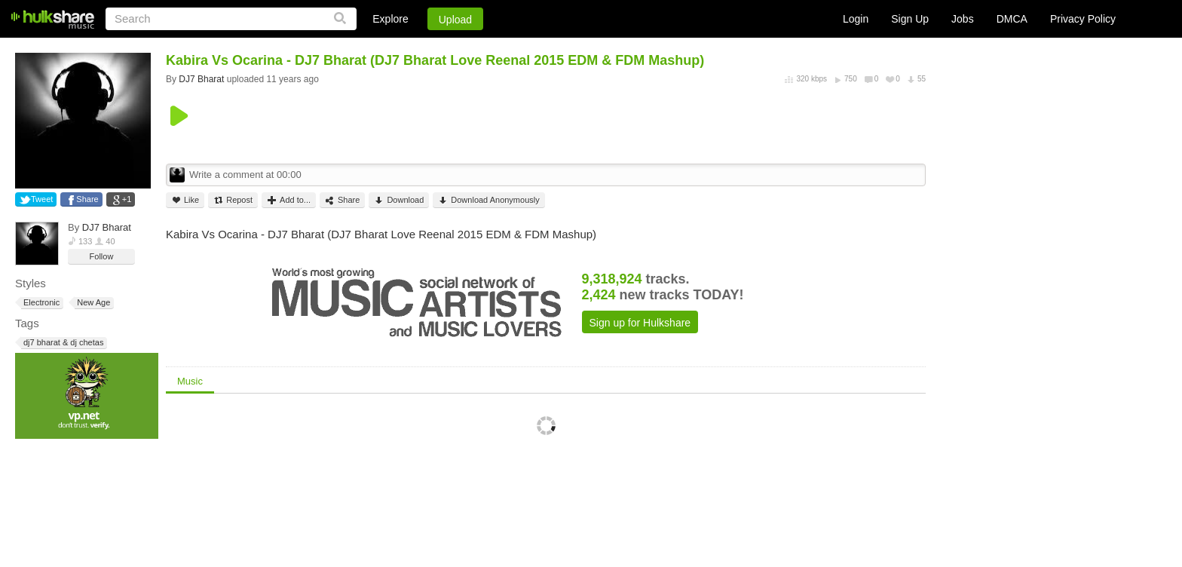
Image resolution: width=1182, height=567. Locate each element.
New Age (92, 302)
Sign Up (910, 19)
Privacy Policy (1083, 19)
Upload (455, 20)
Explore (390, 19)
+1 (127, 199)
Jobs (962, 19)
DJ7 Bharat (106, 227)
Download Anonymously (488, 200)
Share (87, 199)
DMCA (1012, 19)
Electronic (40, 302)
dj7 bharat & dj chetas (62, 342)
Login (855, 19)
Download (399, 200)
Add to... (289, 200)
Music (190, 381)
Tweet (42, 199)
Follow (102, 256)
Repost (233, 200)
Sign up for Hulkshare (640, 323)
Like (185, 200)
